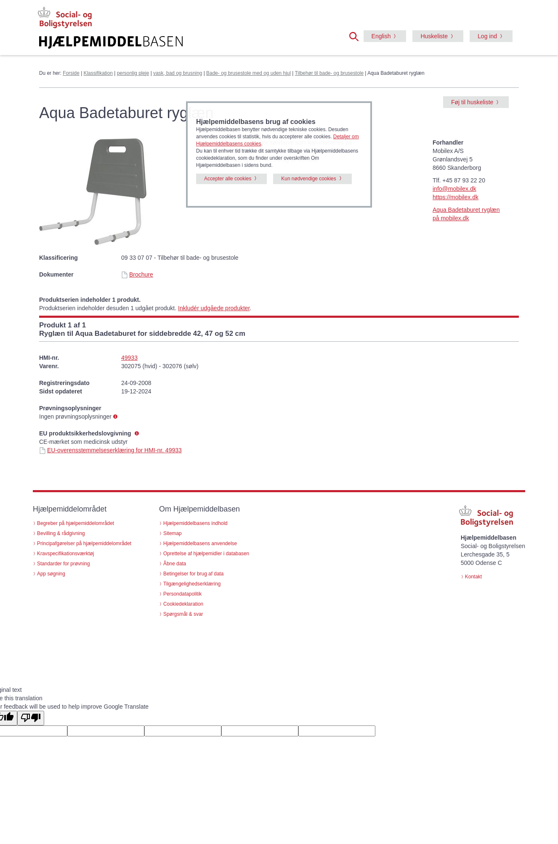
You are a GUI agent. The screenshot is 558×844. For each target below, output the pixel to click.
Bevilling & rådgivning (61, 533)
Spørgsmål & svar (183, 614)
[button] (356, 35)
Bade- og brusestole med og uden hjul (248, 73)
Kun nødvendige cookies (308, 179)
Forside (71, 73)
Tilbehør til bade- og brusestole (329, 73)
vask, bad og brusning (177, 73)
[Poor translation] (30, 718)
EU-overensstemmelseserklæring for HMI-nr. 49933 (110, 450)
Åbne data (174, 564)
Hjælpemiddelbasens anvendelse (200, 543)
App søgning (51, 574)
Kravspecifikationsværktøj (65, 554)
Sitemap (172, 533)
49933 (129, 357)
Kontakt (473, 577)
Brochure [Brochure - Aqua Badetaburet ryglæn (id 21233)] (137, 274)
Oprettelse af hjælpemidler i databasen (206, 554)
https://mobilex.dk (455, 197)
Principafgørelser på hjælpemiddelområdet (84, 543)
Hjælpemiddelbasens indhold (195, 523)
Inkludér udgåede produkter (214, 308)
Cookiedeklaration (183, 604)
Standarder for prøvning (63, 564)
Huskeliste (434, 36)
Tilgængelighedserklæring (192, 584)
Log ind (487, 36)
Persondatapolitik (182, 594)
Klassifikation (98, 73)
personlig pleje (133, 73)
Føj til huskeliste (472, 102)
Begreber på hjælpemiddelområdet (75, 523)
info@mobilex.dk (454, 188)
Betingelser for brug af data (193, 574)
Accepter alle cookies (227, 179)
